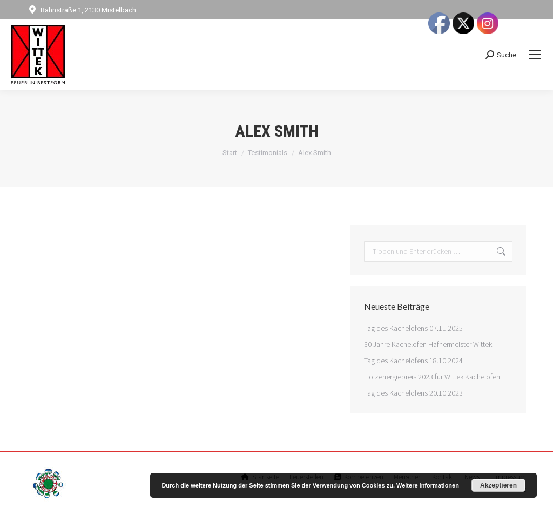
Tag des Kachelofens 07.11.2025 (413, 328)
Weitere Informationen (427, 485)
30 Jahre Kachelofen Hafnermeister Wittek (428, 344)
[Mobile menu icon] (534, 54)
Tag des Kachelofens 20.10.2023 (413, 393)
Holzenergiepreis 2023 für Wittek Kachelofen (432, 377)
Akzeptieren (498, 485)
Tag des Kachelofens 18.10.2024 (413, 360)
